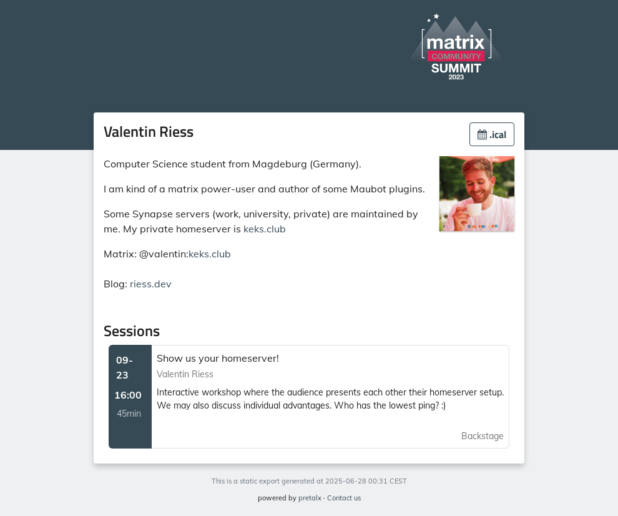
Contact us (344, 498)
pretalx (309, 498)
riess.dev (151, 283)
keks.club (264, 228)
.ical (492, 134)
